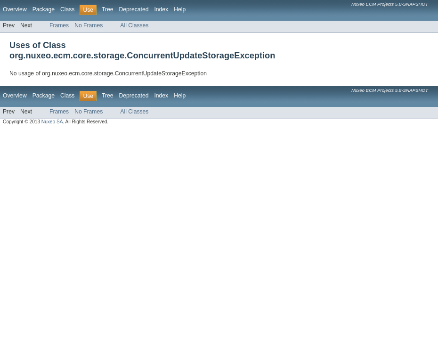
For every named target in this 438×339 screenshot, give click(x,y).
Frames (59, 25)
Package (43, 9)
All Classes (134, 25)
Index (161, 9)
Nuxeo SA (52, 121)
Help (180, 9)
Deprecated (134, 9)
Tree (108, 9)
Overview (15, 9)
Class (67, 9)
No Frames (88, 25)
